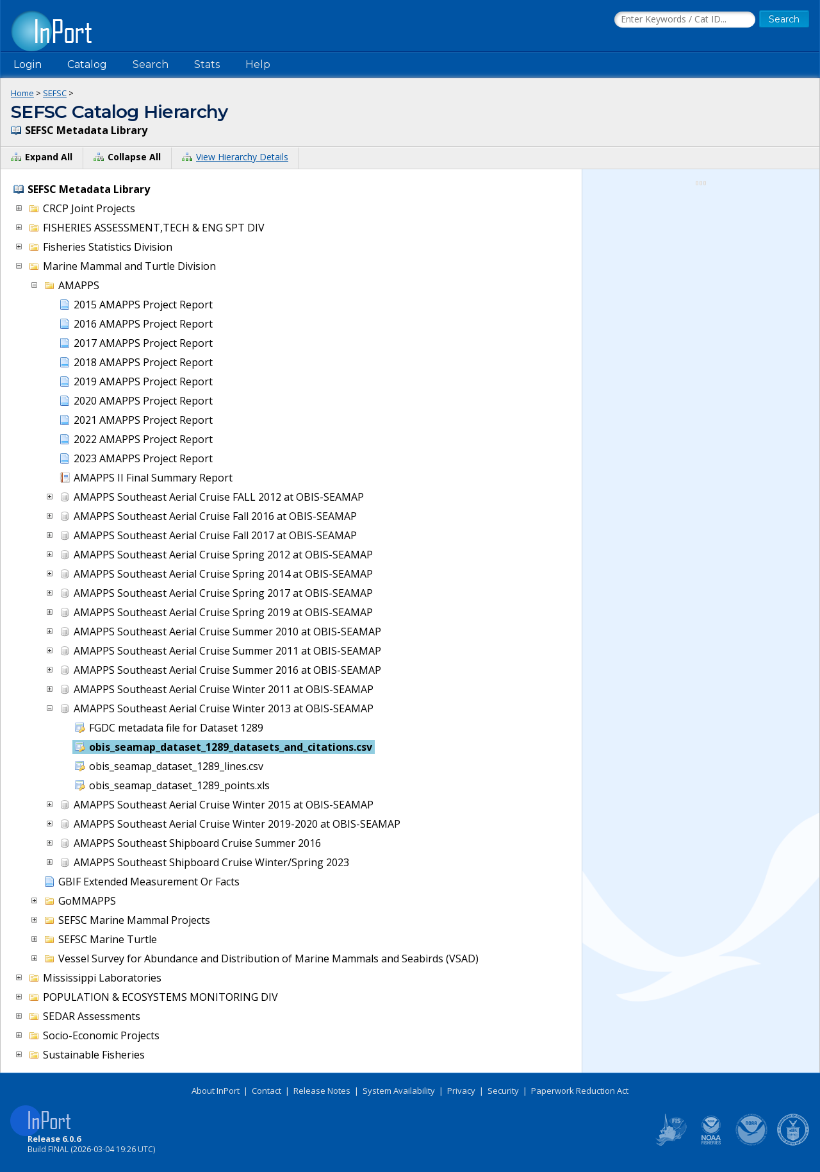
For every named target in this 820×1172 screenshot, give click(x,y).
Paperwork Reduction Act (579, 1090)
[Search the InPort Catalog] (684, 20)
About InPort (216, 1090)
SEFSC (55, 93)
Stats (207, 64)
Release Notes (321, 1090)
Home (22, 93)
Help (257, 64)
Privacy (461, 1090)
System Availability (399, 1090)
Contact (266, 1090)
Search (150, 64)
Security (503, 1090)
